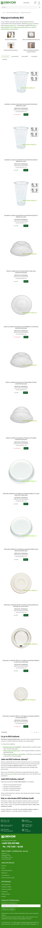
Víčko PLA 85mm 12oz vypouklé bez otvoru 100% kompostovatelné (21, 271)
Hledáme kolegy (5, 894)
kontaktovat (10, 774)
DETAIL (26, 114)
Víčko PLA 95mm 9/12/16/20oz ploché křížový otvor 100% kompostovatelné (21, 327)
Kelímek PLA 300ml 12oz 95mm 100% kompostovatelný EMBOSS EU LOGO (21, 104)
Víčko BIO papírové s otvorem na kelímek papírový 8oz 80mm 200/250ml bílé (21, 549)
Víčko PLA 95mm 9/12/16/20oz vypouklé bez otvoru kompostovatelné (21, 383)
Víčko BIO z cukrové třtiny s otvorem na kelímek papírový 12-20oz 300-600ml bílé (21, 661)
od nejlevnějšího (24, 56)
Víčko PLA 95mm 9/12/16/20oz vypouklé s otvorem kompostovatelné (21, 438)
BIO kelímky (30, 23)
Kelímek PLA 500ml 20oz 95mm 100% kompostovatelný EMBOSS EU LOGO (21, 216)
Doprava (3, 865)
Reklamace (4, 873)
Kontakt (3, 896)
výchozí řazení (5, 56)
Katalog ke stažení (6, 887)
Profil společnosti (5, 884)
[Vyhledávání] (19, 7)
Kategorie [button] (26, 2)
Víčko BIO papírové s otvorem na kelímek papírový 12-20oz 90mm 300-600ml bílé (21, 494)
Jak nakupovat (5, 875)
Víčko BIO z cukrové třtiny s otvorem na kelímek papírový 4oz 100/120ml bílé (21, 716)
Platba (3, 868)
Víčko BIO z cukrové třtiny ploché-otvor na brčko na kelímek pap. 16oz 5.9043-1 (21, 605)
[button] (39, 2)
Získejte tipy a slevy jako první (9, 903)
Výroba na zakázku (6, 889)
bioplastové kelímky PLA (10, 25)
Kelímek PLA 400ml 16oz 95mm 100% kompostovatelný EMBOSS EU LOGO (21, 160)
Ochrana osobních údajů (7, 877)
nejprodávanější (15, 56)
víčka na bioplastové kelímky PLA (22, 27)
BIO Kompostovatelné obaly (13, 12)
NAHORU (4, 732)
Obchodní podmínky (6, 870)
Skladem (4, 59)
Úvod (4, 12)
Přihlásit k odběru (8, 909)
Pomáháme (4, 891)
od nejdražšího (34, 56)
